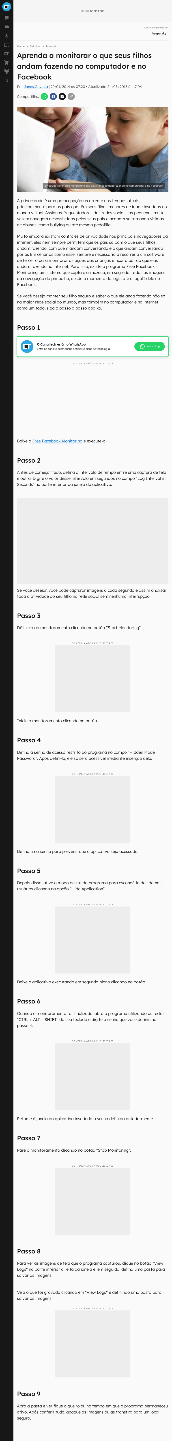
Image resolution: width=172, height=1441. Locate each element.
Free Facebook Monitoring (57, 441)
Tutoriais (35, 46)
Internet (51, 46)
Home (21, 46)
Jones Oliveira (36, 86)
